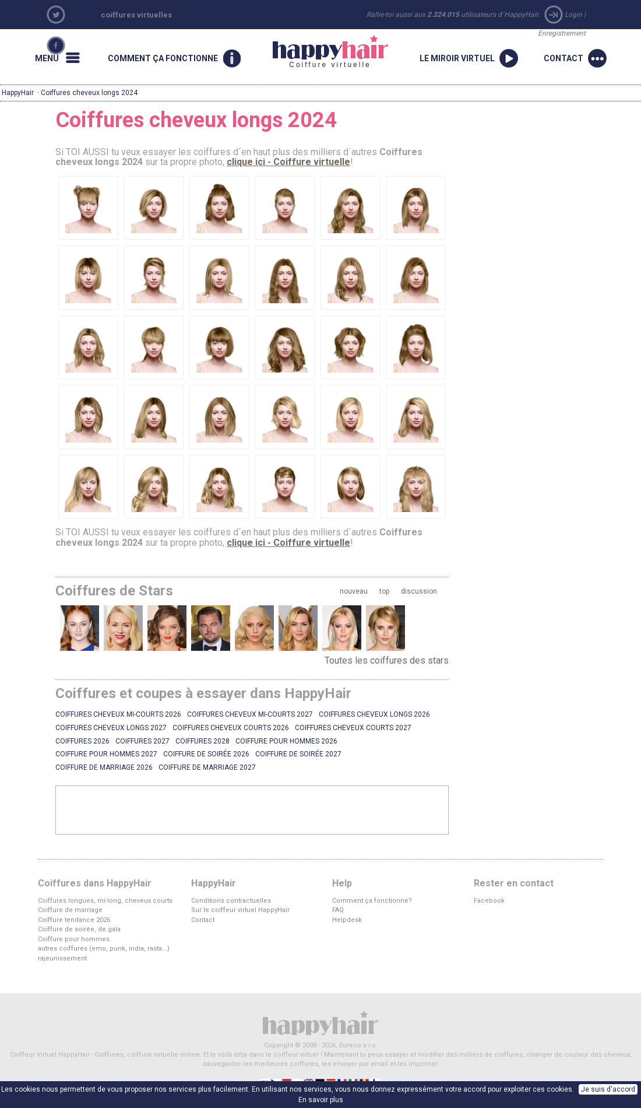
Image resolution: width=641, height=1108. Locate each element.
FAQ (338, 910)
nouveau (354, 591)
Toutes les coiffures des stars (387, 660)
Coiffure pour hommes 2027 (106, 754)
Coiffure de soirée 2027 (298, 754)
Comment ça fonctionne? (372, 900)
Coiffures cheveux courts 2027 (353, 728)
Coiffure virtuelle (330, 52)
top (384, 591)
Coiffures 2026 (82, 741)
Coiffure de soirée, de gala (79, 929)
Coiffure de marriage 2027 (207, 767)
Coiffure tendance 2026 (74, 920)
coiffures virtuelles (136, 14)
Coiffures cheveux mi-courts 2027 (250, 714)
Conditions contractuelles (231, 900)
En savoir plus (320, 1100)
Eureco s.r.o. (358, 1045)
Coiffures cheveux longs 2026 (374, 714)
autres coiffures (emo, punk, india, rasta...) (104, 948)
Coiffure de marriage (70, 910)
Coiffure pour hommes (74, 939)
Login (573, 14)
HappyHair (18, 93)
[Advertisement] (252, 809)
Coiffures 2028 (202, 741)
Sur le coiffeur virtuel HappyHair (240, 910)
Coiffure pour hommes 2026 (286, 741)
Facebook (489, 900)
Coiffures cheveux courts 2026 (230, 728)
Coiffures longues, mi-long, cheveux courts (105, 900)
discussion (419, 591)
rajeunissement (62, 958)
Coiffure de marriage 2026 (104, 767)
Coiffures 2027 (142, 741)
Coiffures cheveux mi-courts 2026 (118, 714)
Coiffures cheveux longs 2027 (111, 728)
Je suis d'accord (608, 1089)
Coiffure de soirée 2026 (206, 754)
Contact (202, 920)
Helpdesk (347, 920)
